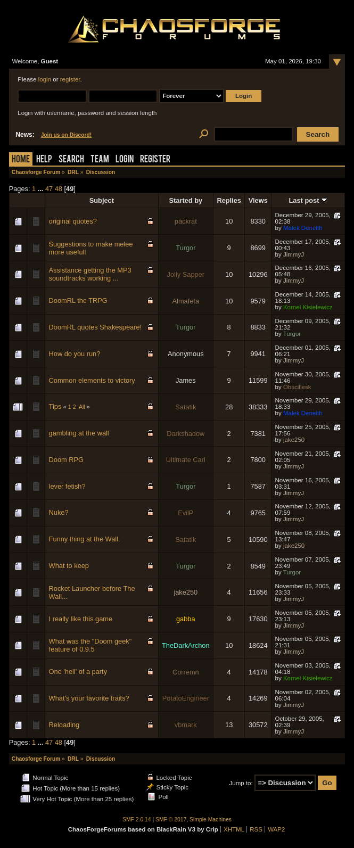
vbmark (186, 725)
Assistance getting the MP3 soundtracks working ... (90, 274)
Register (155, 160)
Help (44, 160)
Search (71, 160)
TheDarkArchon (186, 645)
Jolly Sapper (185, 274)
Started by (186, 200)
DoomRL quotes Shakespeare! (95, 327)
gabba (185, 619)
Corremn (185, 672)
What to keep (69, 566)
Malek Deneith (303, 228)
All (82, 407)
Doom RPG (66, 460)
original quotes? (73, 221)
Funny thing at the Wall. (84, 539)
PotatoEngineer (185, 698)
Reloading (64, 725)
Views (258, 200)
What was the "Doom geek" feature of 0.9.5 (90, 645)
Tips (55, 406)
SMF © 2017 (170, 819)
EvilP (185, 513)
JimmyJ (293, 254)
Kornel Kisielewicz (308, 307)
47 (49, 189)
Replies (229, 200)
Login (125, 160)
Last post (308, 200)
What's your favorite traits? (89, 698)
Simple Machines (211, 819)
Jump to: (240, 783)
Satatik (185, 407)
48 (58, 189)
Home (21, 160)
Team (99, 160)
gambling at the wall (79, 433)
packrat (186, 221)
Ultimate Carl (185, 460)
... (41, 189)
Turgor (185, 248)
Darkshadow (185, 434)
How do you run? (75, 354)
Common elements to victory (92, 380)
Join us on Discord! (66, 135)
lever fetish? (67, 486)
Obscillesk (297, 387)
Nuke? (59, 512)
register (70, 79)
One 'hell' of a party (78, 672)
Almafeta (186, 301)
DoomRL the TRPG (78, 300)
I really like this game (80, 619)
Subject (101, 200)
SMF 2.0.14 (136, 819)
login (44, 79)
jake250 (293, 440)
